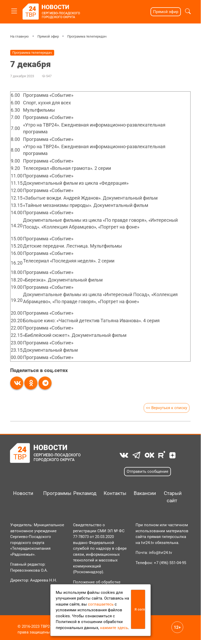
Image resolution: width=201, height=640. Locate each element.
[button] (188, 12)
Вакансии (143, 493)
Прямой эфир (165, 11)
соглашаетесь (101, 604)
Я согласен (140, 609)
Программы (52, 493)
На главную (19, 36)
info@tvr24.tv (160, 552)
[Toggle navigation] (14, 10)
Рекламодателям (82, 493)
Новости (22, 493)
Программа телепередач (87, 36)
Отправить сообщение (147, 471)
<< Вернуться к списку (166, 407)
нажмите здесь (114, 627)
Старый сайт (173, 497)
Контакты (113, 493)
